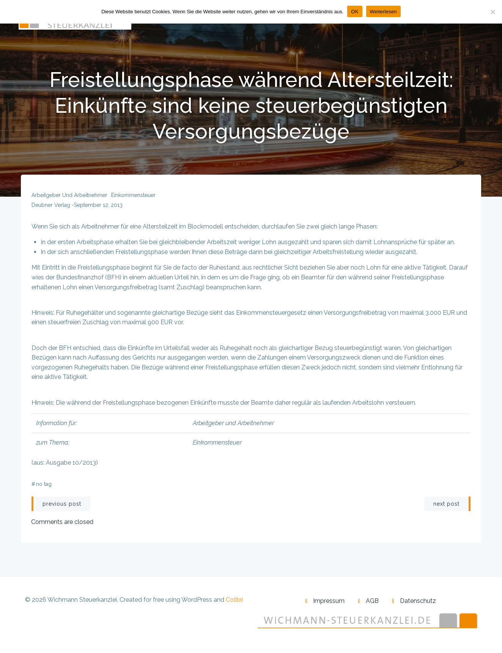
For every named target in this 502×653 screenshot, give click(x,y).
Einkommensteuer (134, 198)
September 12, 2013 (98, 208)
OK (354, 11)
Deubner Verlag (51, 208)
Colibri (234, 603)
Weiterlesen (383, 11)
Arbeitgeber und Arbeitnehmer (70, 198)
